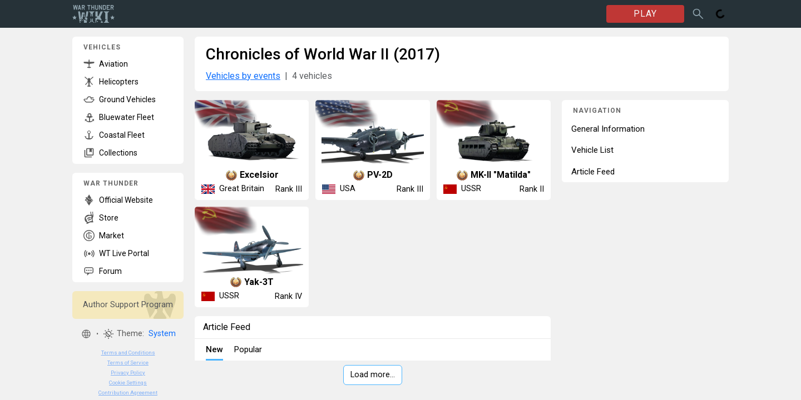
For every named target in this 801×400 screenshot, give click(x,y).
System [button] (162, 333)
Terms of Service (128, 362)
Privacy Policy (128, 372)
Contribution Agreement (127, 392)
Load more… (372, 374)
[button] (86, 333)
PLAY (645, 13)
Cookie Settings (128, 382)
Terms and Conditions (128, 352)
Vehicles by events (243, 76)
